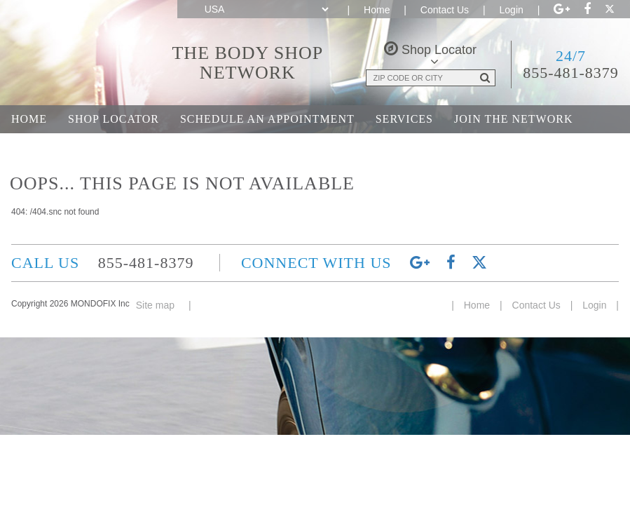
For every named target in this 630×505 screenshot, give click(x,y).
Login (511, 9)
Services (404, 119)
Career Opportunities (147, 147)
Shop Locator (113, 119)
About (32, 147)
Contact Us (444, 9)
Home (377, 9)
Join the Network (513, 119)
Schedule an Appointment (267, 119)
